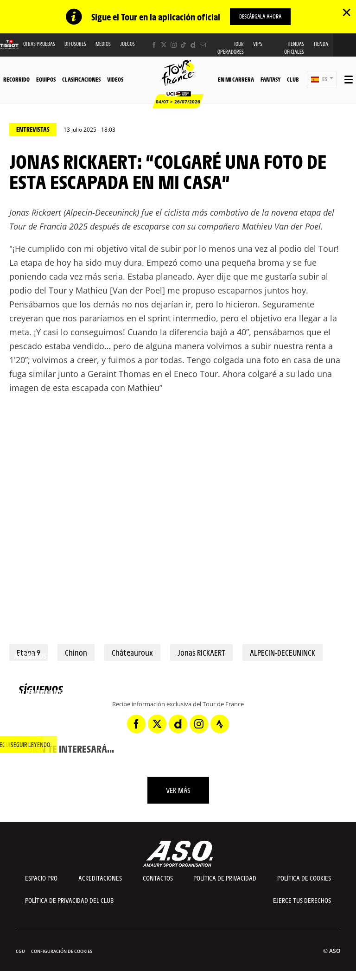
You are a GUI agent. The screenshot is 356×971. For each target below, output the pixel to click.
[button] (322, 79)
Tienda (320, 43)
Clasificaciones (81, 79)
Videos (115, 79)
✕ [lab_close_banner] (346, 12)
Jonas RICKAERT (201, 652)
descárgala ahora (260, 16)
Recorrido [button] (16, 79)
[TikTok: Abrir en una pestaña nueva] (183, 45)
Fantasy (270, 79)
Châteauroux (132, 652)
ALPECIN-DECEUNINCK (282, 652)
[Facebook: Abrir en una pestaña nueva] (154, 45)
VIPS (257, 43)
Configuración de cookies (61, 951)
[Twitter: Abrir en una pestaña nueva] (164, 45)
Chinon (76, 652)
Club (293, 79)
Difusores (75, 43)
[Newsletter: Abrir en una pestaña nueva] (203, 45)
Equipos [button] (46, 79)
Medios (103, 43)
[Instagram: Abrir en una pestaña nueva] (173, 45)
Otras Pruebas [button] (39, 43)
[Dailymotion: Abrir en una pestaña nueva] (193, 45)
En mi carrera (236, 79)
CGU (20, 951)
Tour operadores (230, 47)
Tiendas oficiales (294, 47)
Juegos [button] (127, 43)
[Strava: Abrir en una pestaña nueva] (219, 724)
